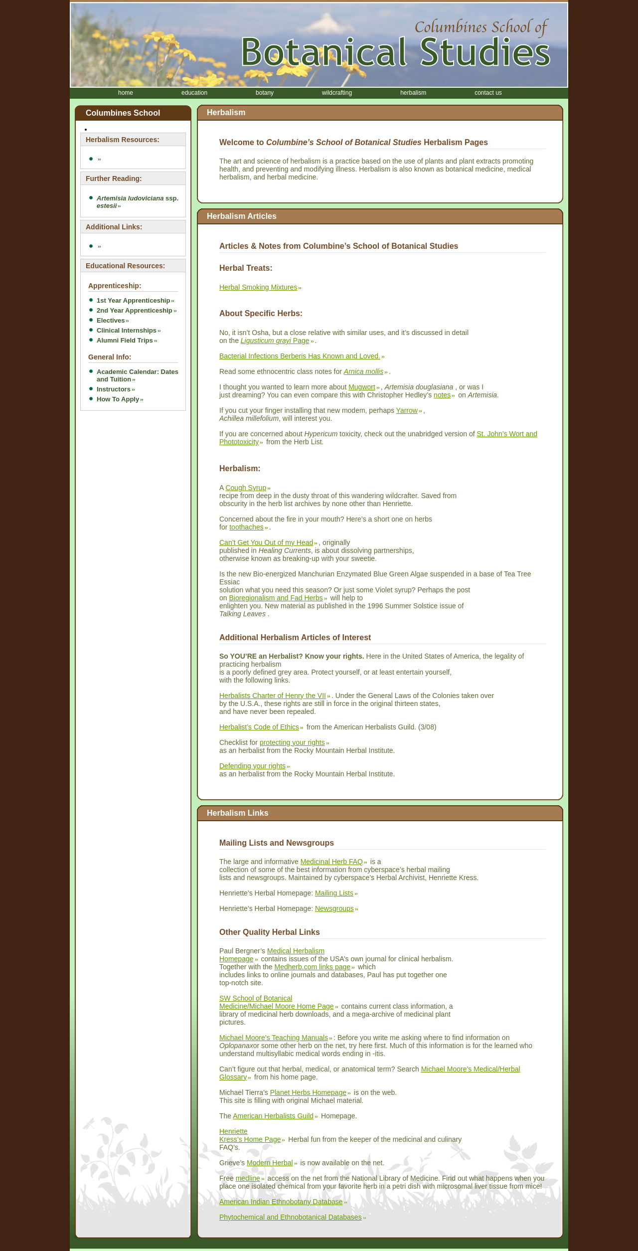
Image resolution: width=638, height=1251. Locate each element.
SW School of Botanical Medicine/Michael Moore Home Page (276, 1002)
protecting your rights (292, 742)
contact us (488, 92)
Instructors (114, 389)
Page (275, 341)
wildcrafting (337, 92)
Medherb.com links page (313, 967)
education (194, 92)
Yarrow (407, 410)
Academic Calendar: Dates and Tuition (137, 375)
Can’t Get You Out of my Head (266, 542)
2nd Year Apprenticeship (134, 310)
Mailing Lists (334, 893)
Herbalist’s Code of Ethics (259, 727)
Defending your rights (252, 766)
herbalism (413, 92)
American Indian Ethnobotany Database (281, 1202)
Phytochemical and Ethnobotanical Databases (290, 1217)
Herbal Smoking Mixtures (258, 287)
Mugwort (361, 387)
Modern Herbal (270, 1163)
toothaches (246, 527)
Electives (111, 320)
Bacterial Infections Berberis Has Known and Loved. (299, 356)
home (125, 92)
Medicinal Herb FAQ (332, 862)
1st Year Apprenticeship (133, 300)
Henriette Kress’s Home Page (250, 1135)
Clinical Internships (127, 330)
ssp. (137, 201)
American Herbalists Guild (273, 1116)
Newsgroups (334, 908)
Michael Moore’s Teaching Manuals (273, 1038)
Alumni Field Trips (125, 340)
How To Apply (118, 399)
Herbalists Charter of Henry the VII (272, 696)
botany (265, 92)
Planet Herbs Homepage (308, 1092)
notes (442, 395)
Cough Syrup (245, 488)
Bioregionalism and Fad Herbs (275, 598)
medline (248, 1178)
